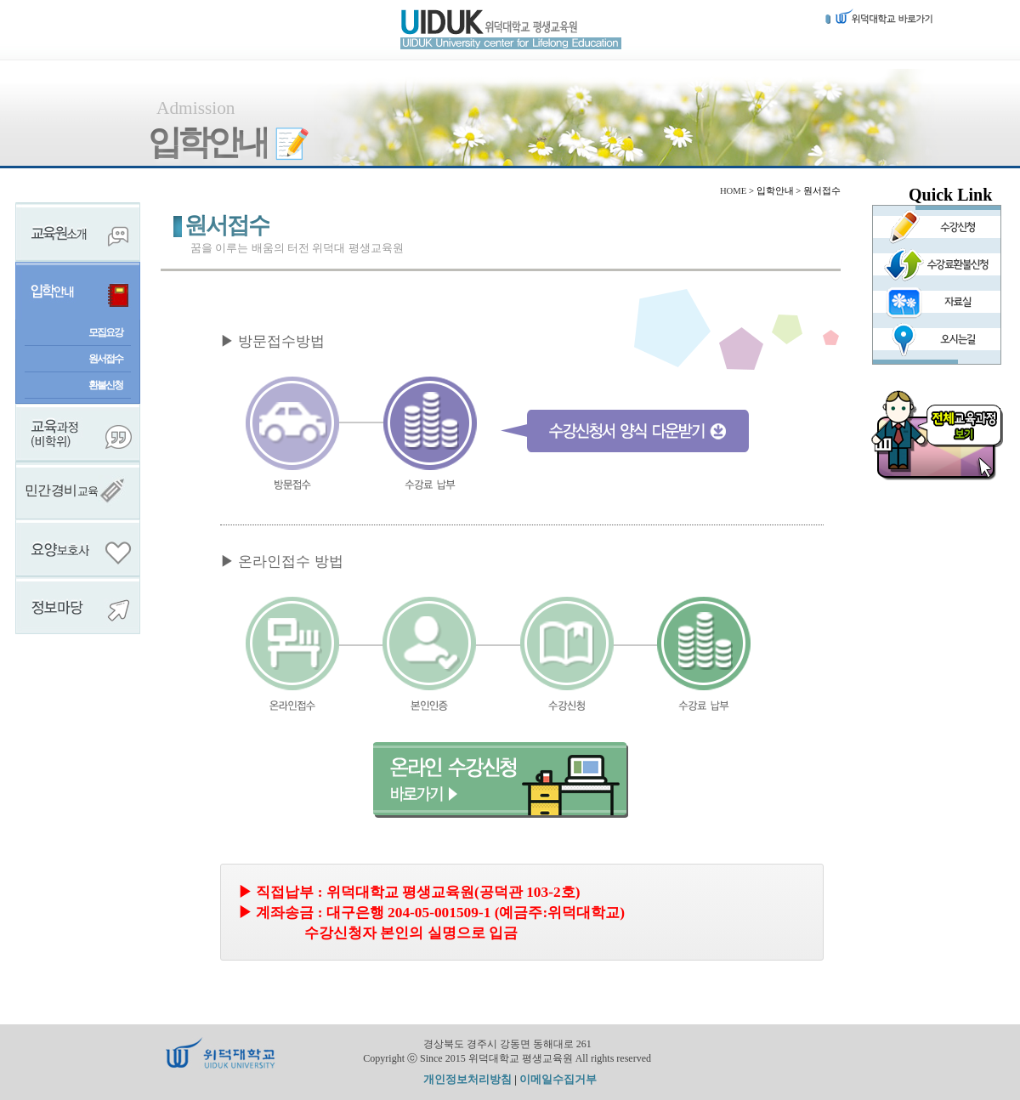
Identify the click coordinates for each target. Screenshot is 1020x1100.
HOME (733, 191)
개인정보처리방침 (467, 1079)
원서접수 (105, 359)
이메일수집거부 (558, 1079)
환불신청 (105, 385)
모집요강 (105, 332)
